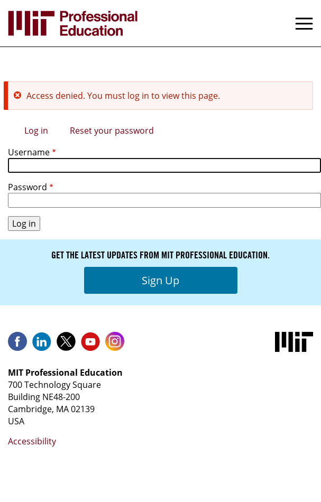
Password (27, 187)
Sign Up (160, 280)
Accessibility (32, 441)
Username (29, 152)
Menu (304, 23)
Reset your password (112, 130)
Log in (36, 130)
